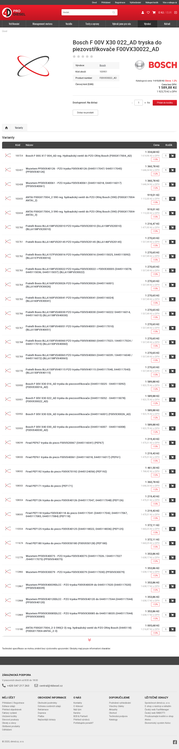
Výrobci (147, 24)
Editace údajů (8, 706)
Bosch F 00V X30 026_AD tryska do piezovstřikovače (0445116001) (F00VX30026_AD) (78, 414)
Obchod (113, 713)
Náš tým (77, 709)
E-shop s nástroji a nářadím (158, 706)
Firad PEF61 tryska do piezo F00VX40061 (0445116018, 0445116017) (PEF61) (73, 457)
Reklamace (43, 709)
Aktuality (113, 709)
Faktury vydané (9, 713)
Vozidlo (69, 24)
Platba (41, 716)
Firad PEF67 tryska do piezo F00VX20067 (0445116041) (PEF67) (65, 442)
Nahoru (6, 127)
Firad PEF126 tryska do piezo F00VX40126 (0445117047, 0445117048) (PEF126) (74, 500)
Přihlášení (105, 2)
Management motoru (42, 24)
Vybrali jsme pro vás (121, 24)
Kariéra (76, 713)
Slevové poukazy (10, 719)
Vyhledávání (135, 2)
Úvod (94, 2)
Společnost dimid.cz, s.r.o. (157, 703)
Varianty (19, 127)
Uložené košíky (9, 716)
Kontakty (77, 703)
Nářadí (167, 24)
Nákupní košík (152, 2)
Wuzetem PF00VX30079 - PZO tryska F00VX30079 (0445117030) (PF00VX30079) (75, 572)
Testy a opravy (92, 24)
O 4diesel (78, 706)
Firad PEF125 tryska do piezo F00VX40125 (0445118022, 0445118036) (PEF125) (74, 529)
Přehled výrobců (81, 719)
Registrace (120, 2)
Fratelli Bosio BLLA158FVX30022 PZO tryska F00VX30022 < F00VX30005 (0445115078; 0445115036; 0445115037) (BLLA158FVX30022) (79, 270)
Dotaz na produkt (85, 112)
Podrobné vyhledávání (120, 703)
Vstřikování (14, 24)
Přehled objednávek (12, 709)
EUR (169, 12)
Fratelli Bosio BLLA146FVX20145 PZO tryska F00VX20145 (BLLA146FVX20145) (74, 241)
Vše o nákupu (170, 2)
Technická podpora (118, 716)
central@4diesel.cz (51, 685)
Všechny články (116, 706)
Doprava (42, 713)
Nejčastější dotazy (47, 719)
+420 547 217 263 (18, 685)
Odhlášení (7, 729)
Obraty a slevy (9, 723)
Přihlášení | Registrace (13, 703)
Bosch (103, 65)
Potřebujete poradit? (83, 723)
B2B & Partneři (80, 716)
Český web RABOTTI (155, 713)
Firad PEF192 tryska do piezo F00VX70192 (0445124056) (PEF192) (66, 471)
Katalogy (113, 719)
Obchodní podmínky (47, 703)
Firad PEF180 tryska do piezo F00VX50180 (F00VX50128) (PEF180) (66, 543)
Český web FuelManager (157, 709)
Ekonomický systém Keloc (158, 723)
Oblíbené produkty (11, 726)
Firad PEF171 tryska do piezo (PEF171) (49, 486)
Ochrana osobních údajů (49, 706)
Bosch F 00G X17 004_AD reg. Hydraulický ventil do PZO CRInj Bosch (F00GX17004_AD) (79, 155)
